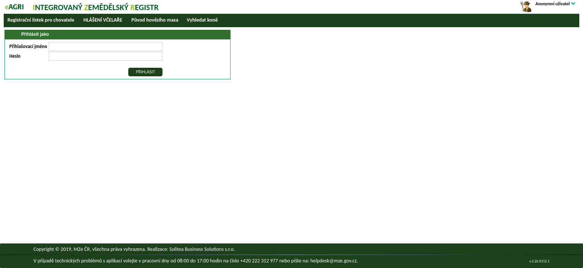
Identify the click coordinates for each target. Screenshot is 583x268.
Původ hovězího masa (155, 20)
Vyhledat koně (202, 20)
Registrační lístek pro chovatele (40, 20)
